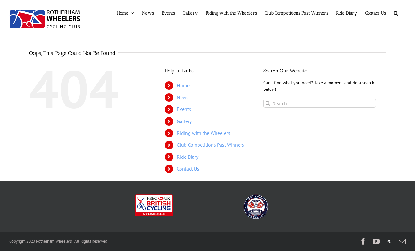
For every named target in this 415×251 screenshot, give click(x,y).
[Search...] (319, 103)
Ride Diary (187, 157)
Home (183, 85)
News (183, 97)
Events (184, 109)
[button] (396, 13)
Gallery (184, 121)
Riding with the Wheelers (203, 133)
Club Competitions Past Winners (210, 145)
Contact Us (188, 169)
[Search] (267, 103)
